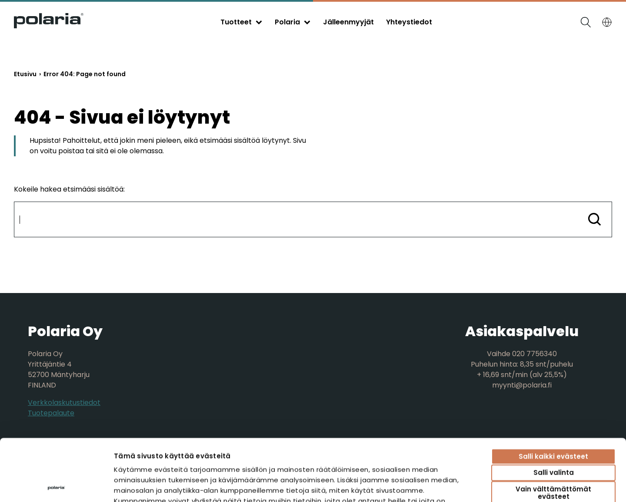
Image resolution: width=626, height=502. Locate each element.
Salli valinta (553, 411)
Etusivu (25, 74)
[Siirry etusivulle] (48, 26)
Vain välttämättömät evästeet (553, 431)
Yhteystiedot (409, 22)
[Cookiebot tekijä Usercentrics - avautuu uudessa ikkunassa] (56, 485)
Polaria (287, 22)
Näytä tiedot (502, 484)
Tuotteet (236, 22)
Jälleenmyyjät (348, 22)
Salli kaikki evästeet (553, 394)
